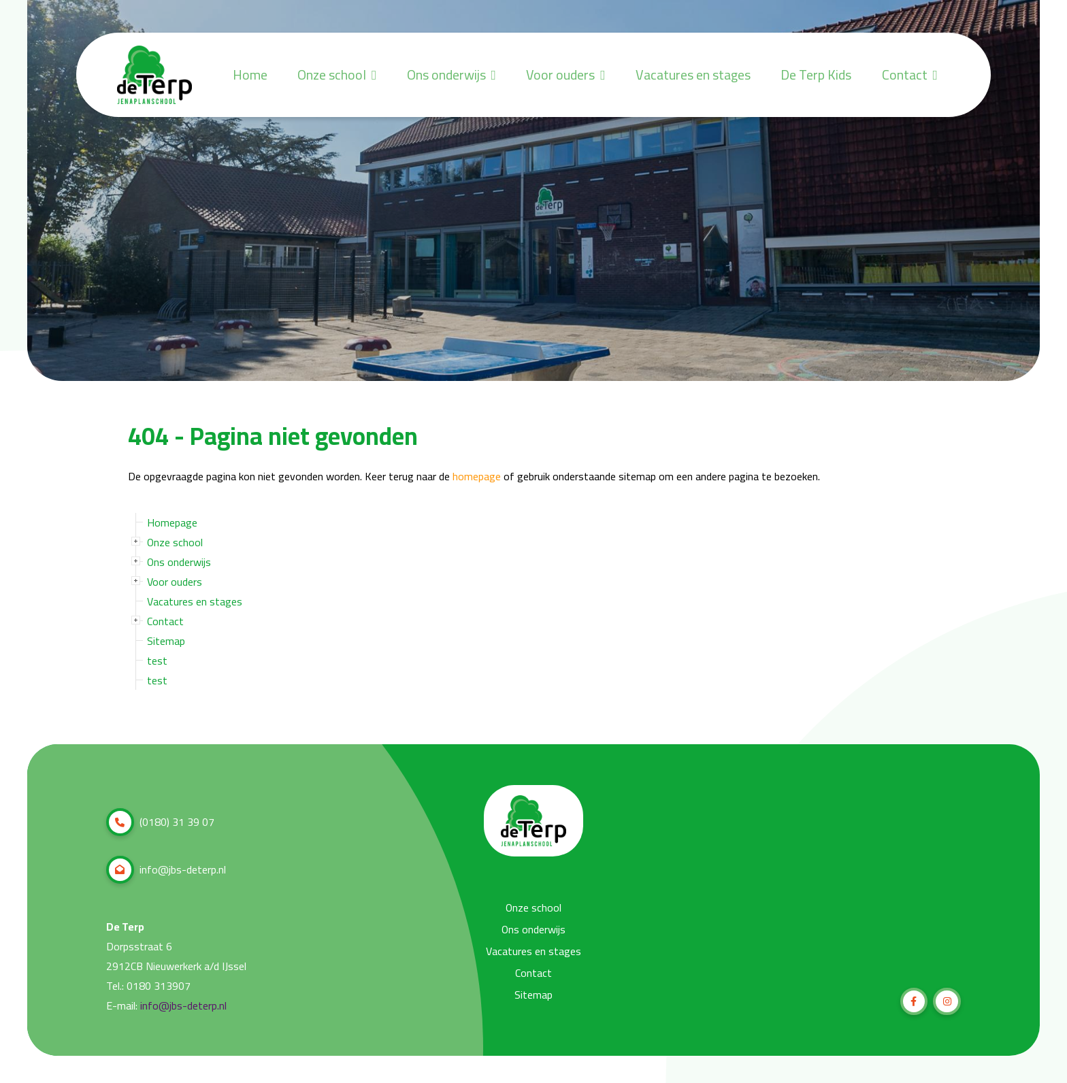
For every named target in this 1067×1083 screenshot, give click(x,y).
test (157, 660)
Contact (908, 75)
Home (230, 75)
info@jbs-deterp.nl (166, 870)
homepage (477, 476)
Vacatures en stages (685, 75)
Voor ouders (553, 75)
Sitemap (166, 640)
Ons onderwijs (436, 75)
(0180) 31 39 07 (160, 822)
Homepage (172, 522)
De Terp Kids (811, 75)
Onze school (319, 75)
